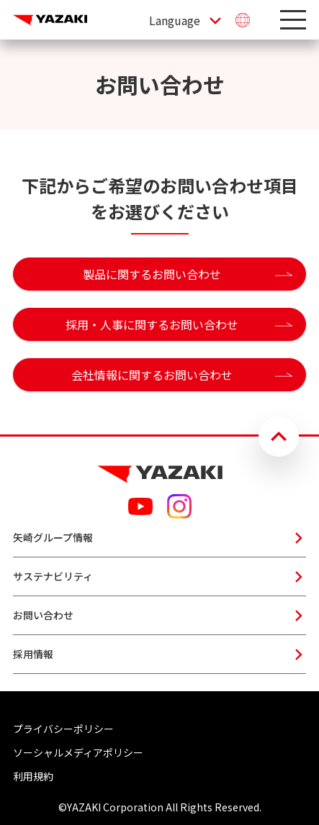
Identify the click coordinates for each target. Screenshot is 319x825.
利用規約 (33, 776)
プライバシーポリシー (63, 728)
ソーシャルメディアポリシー (78, 752)
